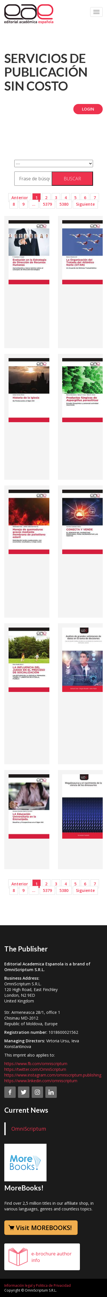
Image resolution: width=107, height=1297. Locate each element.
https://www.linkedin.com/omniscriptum (40, 1080)
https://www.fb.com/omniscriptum (35, 1063)
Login (88, 109)
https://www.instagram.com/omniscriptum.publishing (52, 1075)
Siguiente (85, 204)
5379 (47, 204)
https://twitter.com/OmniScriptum (35, 1069)
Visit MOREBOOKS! (44, 1227)
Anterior (19, 197)
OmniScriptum (28, 1128)
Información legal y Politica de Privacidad (37, 1285)
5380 (63, 204)
